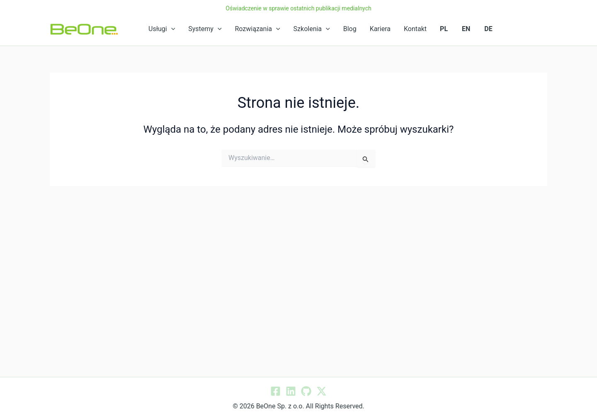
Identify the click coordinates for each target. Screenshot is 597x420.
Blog (350, 29)
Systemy (204, 29)
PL (444, 29)
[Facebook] (275, 391)
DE (488, 29)
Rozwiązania (257, 29)
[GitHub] (306, 391)
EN (466, 29)
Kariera (380, 29)
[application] (171, 29)
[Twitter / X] (321, 391)
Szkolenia (312, 29)
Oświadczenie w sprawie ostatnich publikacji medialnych (298, 8)
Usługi (161, 29)
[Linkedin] (291, 391)
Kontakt (415, 29)
